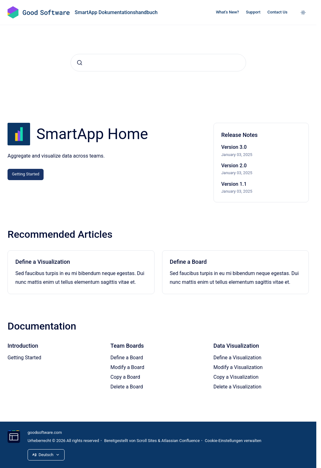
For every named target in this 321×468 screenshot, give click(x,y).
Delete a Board (126, 387)
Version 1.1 (234, 184)
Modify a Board (127, 367)
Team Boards (127, 345)
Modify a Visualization (238, 367)
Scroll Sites (147, 440)
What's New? (227, 12)
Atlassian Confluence (180, 440)
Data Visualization (236, 345)
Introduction (23, 345)
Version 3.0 (234, 147)
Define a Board (188, 261)
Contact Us (277, 12)
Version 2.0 (234, 166)
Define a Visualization (42, 261)
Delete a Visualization (237, 387)
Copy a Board (125, 377)
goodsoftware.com (45, 432)
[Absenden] (80, 63)
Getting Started (25, 174)
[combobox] (158, 62)
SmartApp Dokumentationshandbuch (116, 12)
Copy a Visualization (236, 377)
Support (253, 12)
